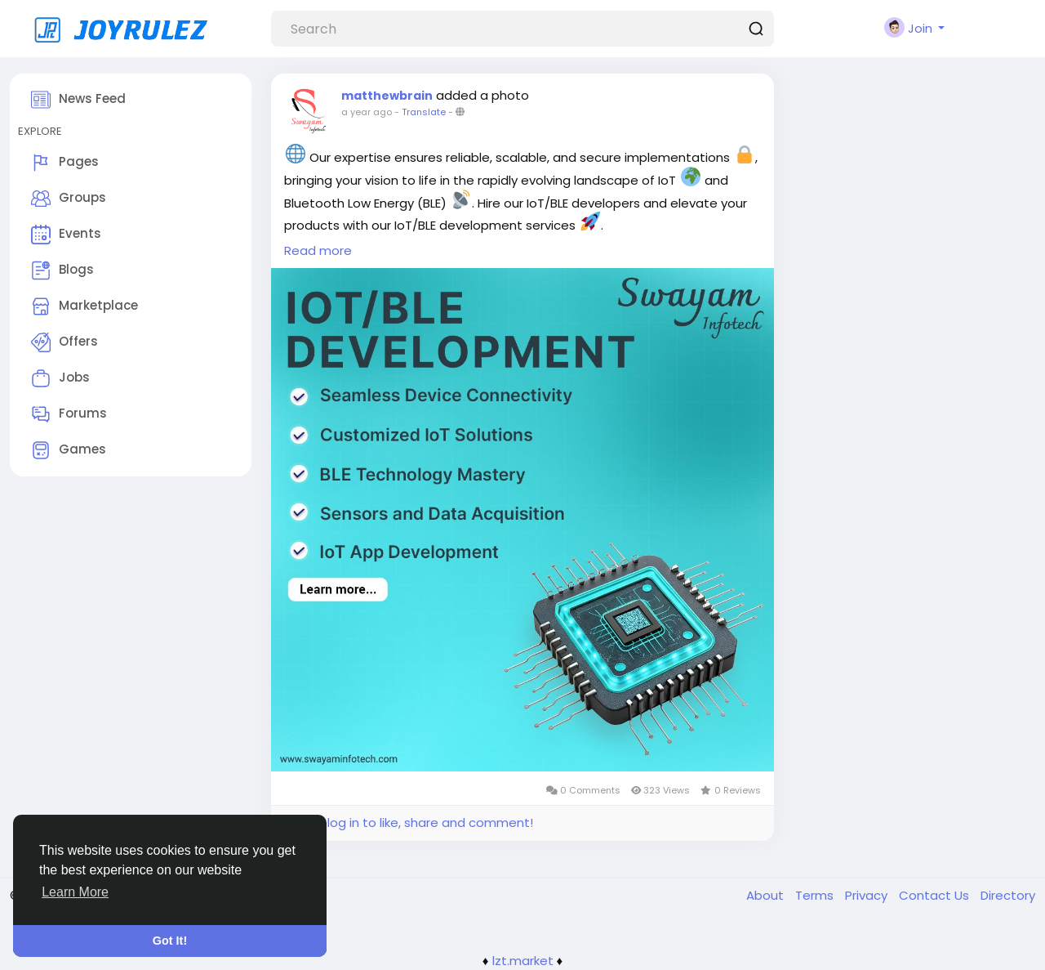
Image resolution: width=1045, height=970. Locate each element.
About (766, 895)
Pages (65, 162)
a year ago (366, 111)
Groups (68, 198)
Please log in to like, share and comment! (408, 822)
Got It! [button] (170, 940)
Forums (69, 414)
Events (66, 234)
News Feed (78, 100)
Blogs (62, 270)
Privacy (868, 895)
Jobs (60, 378)
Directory (1008, 895)
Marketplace (84, 306)
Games (68, 450)
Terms (816, 895)
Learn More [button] (75, 892)
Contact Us (935, 895)
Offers (64, 342)
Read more (318, 250)
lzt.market (523, 960)
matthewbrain (387, 95)
